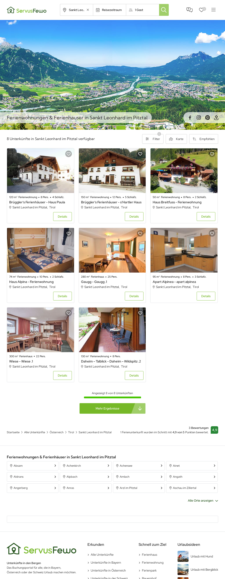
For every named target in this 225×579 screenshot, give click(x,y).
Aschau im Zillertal (184, 488)
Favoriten (204, 9)
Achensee (126, 466)
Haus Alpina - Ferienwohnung (31, 282)
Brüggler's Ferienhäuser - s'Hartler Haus (111, 202)
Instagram (198, 117)
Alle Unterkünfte (102, 555)
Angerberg (21, 488)
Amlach (124, 477)
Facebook (189, 117)
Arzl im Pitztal (128, 488)
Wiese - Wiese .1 (21, 361)
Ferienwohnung (152, 562)
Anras (70, 488)
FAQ (189, 10)
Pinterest (207, 117)
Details (62, 216)
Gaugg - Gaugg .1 (94, 282)
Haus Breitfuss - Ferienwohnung (177, 202)
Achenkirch (74, 466)
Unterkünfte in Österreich (108, 570)
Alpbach (72, 477)
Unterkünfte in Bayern (106, 562)
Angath (177, 477)
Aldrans (19, 477)
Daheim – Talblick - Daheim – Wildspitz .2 (111, 361)
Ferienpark (149, 570)
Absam (18, 466)
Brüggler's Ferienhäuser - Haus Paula (37, 202)
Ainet (176, 466)
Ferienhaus (149, 555)
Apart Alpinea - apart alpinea (174, 282)
